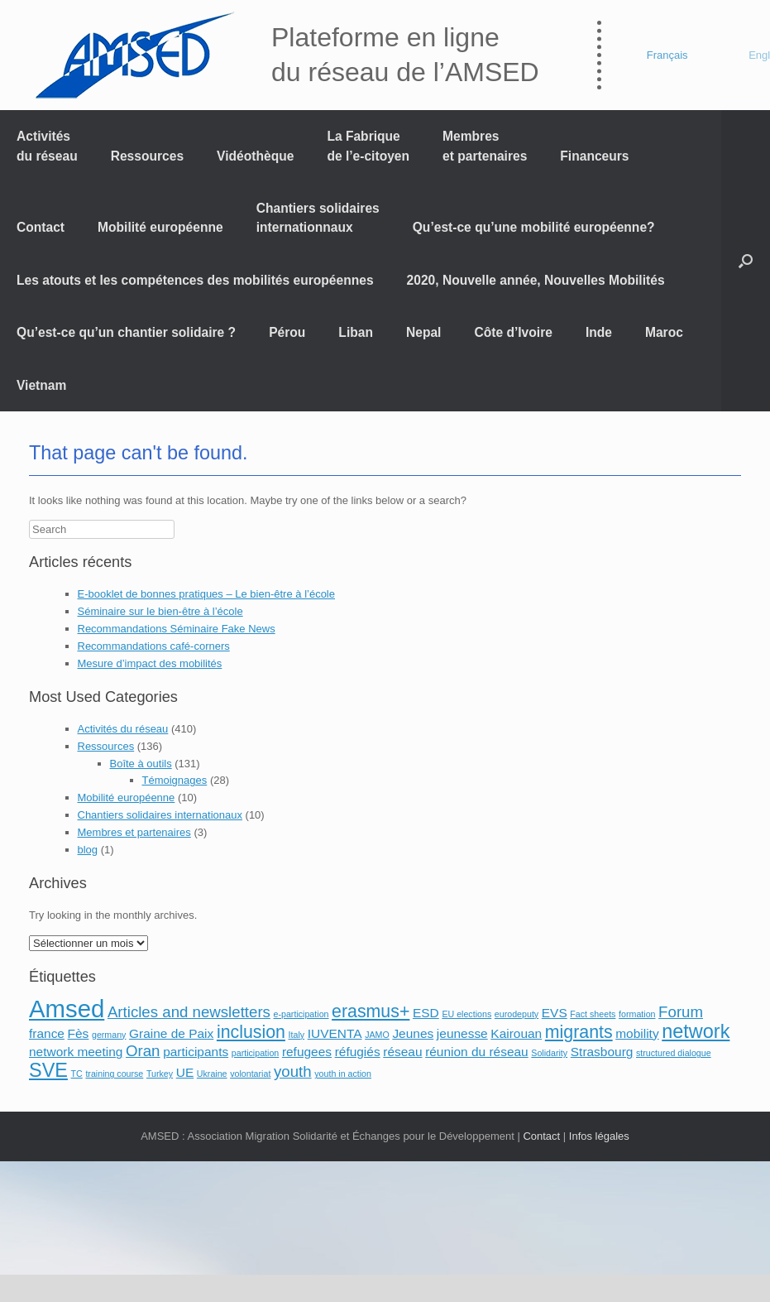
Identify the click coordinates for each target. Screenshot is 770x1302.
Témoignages (175, 780)
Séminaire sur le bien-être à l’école (160, 611)
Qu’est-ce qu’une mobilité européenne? (534, 227)
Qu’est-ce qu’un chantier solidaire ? (126, 332)
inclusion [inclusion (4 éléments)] (251, 1032)
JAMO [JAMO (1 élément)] (377, 1035)
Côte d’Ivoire (513, 332)
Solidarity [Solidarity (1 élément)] (549, 1053)
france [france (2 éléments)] (47, 1033)
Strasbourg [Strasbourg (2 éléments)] (602, 1052)
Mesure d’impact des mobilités (150, 663)
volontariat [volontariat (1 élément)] (250, 1074)
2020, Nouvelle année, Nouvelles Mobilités (536, 280)
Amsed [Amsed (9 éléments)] (66, 1008)
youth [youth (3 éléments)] (293, 1071)
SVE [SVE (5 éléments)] (48, 1070)
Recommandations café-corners (154, 646)
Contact (41, 227)
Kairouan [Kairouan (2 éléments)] (516, 1033)
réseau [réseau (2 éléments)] (402, 1052)
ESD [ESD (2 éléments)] (426, 1013)
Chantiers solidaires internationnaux (318, 217)
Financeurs (594, 156)
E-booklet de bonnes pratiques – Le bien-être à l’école (207, 594)
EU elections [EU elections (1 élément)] (466, 1014)
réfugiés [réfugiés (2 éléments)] (357, 1052)
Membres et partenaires (484, 145)
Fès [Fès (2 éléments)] (78, 1033)
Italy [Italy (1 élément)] (297, 1035)
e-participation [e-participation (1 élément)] (301, 1014)
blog (88, 849)
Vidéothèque (255, 156)
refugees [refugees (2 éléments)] (307, 1052)
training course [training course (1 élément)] (114, 1074)
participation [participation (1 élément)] (255, 1053)
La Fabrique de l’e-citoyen (368, 145)
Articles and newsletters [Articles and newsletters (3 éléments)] (189, 1012)
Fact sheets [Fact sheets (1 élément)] (592, 1014)
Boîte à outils (141, 763)
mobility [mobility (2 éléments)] (636, 1033)
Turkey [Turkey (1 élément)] (159, 1074)
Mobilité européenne (160, 227)
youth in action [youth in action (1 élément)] (342, 1074)
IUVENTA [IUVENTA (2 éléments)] (335, 1033)
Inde (599, 332)
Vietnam (41, 385)
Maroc (664, 332)
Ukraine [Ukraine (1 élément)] (212, 1074)
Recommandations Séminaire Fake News (176, 628)
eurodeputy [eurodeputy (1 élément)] (516, 1014)
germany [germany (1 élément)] (109, 1035)
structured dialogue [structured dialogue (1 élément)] (673, 1053)
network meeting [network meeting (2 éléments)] (75, 1052)
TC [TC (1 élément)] (77, 1074)
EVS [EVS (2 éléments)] (554, 1013)
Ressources (147, 156)
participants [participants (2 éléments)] (195, 1052)
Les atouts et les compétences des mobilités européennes (195, 280)
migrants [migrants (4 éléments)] (579, 1032)
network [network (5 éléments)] (695, 1031)
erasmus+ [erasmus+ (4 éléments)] (370, 1011)
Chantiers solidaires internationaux (160, 815)
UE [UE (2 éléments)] (185, 1072)
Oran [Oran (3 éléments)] (143, 1050)
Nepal (423, 332)
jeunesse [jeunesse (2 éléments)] (462, 1033)
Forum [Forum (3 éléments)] (680, 1012)
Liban (355, 332)
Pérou (287, 332)
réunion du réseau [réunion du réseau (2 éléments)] (476, 1052)
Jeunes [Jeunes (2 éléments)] (412, 1033)
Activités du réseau (47, 145)
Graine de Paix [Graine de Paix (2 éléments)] (171, 1033)
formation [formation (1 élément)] (637, 1014)
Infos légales (599, 1136)
